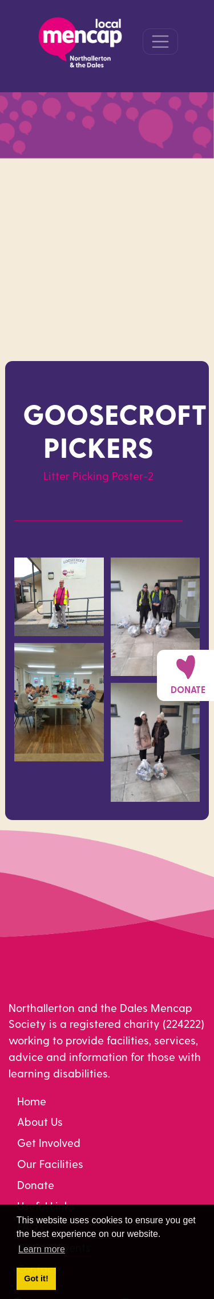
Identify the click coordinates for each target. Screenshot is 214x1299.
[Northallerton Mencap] (80, 40)
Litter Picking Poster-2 (98, 475)
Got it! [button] (36, 1278)
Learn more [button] (41, 1249)
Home (31, 1101)
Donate (35, 1184)
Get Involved (48, 1142)
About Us (40, 1121)
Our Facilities (50, 1163)
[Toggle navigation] (160, 41)
